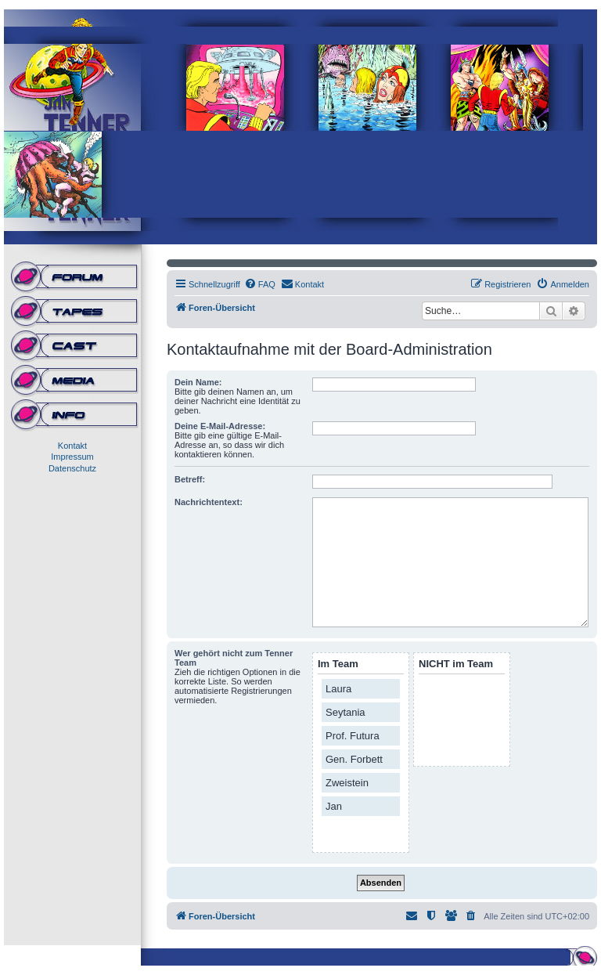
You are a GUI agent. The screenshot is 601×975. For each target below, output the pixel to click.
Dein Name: (198, 382)
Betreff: (190, 479)
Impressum (72, 456)
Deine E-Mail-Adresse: (220, 426)
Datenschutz (72, 468)
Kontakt (72, 445)
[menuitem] (259, 284)
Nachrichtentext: (209, 502)
